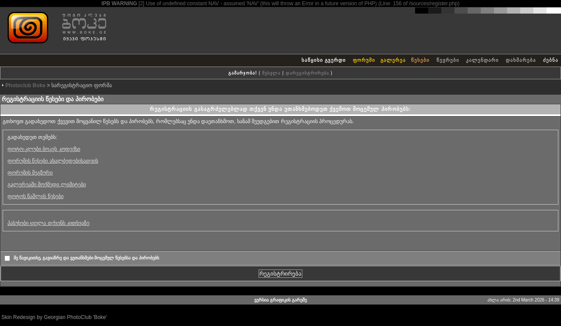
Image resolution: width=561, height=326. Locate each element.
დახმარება (521, 60)
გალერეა (393, 60)
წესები (420, 60)
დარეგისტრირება (307, 73)
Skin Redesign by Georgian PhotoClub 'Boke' (54, 317)
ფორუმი (364, 60)
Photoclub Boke (25, 85)
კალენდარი (482, 60)
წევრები (448, 60)
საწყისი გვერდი (324, 60)
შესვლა (271, 73)
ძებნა (550, 60)
